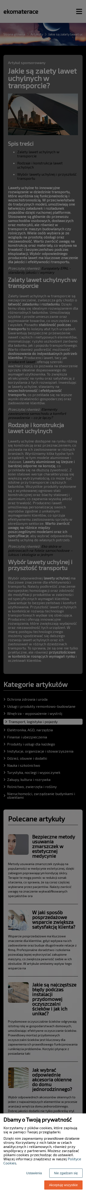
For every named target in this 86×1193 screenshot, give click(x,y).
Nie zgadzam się (66, 1173)
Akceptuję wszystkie (63, 1185)
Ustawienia (34, 1173)
